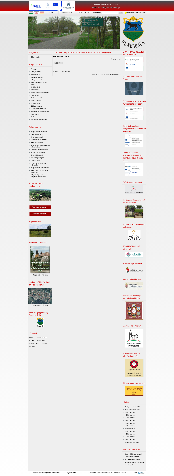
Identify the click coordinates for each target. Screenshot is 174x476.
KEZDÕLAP (51, 13)
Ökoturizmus (35, 90)
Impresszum (71, 473)
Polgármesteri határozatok (40, 168)
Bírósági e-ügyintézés (38, 152)
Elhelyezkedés (36, 72)
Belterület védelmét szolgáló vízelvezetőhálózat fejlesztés (134, 128)
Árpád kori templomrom (39, 119)
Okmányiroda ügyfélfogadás (134, 462)
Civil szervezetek (36, 98)
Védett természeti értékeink (40, 92)
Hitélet (33, 117)
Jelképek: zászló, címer (39, 80)
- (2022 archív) (130, 418)
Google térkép (35, 74)
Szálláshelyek (35, 87)
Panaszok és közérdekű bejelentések (39, 164)
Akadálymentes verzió (136, 13)
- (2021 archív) (130, 420)
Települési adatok (36, 77)
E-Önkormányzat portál (132, 182)
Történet (33, 69)
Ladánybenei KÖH (37, 134)
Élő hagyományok (37, 106)
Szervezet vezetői (37, 137)
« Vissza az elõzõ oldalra (61, 71)
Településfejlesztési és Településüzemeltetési (38, 176)
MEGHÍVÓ (58, 63)
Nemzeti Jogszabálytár (132, 264)
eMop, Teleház (36, 100)
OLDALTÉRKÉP (83, 13)
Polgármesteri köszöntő (39, 131)
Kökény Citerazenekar (38, 109)
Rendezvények (130, 428)
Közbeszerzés (35, 160)
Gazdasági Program (37, 158)
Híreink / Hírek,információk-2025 (109, 74)
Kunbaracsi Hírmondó (132, 442)
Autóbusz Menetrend (132, 457)
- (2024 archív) (130, 412)
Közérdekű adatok (37, 155)
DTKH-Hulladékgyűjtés (132, 459)
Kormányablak (129, 465)
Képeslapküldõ (35, 222)
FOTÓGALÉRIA (67, 13)
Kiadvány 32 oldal (37, 243)
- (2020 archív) (130, 423)
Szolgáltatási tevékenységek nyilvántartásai (40, 146)
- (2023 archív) (130, 415)
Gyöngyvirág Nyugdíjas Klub (40, 111)
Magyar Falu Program (132, 326)
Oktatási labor (35, 103)
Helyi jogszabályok (37, 142)
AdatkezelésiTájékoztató (39, 140)
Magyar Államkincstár (132, 279)
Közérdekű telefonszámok (133, 454)
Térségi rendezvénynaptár (134, 383)
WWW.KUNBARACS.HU (106, 5)
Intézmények (35, 95)
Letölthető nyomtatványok (39, 150)
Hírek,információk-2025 (132, 409)
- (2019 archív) (130, 426)
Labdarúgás (35, 114)
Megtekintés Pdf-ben (40, 275)
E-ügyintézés (35, 57)
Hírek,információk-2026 (132, 407)
